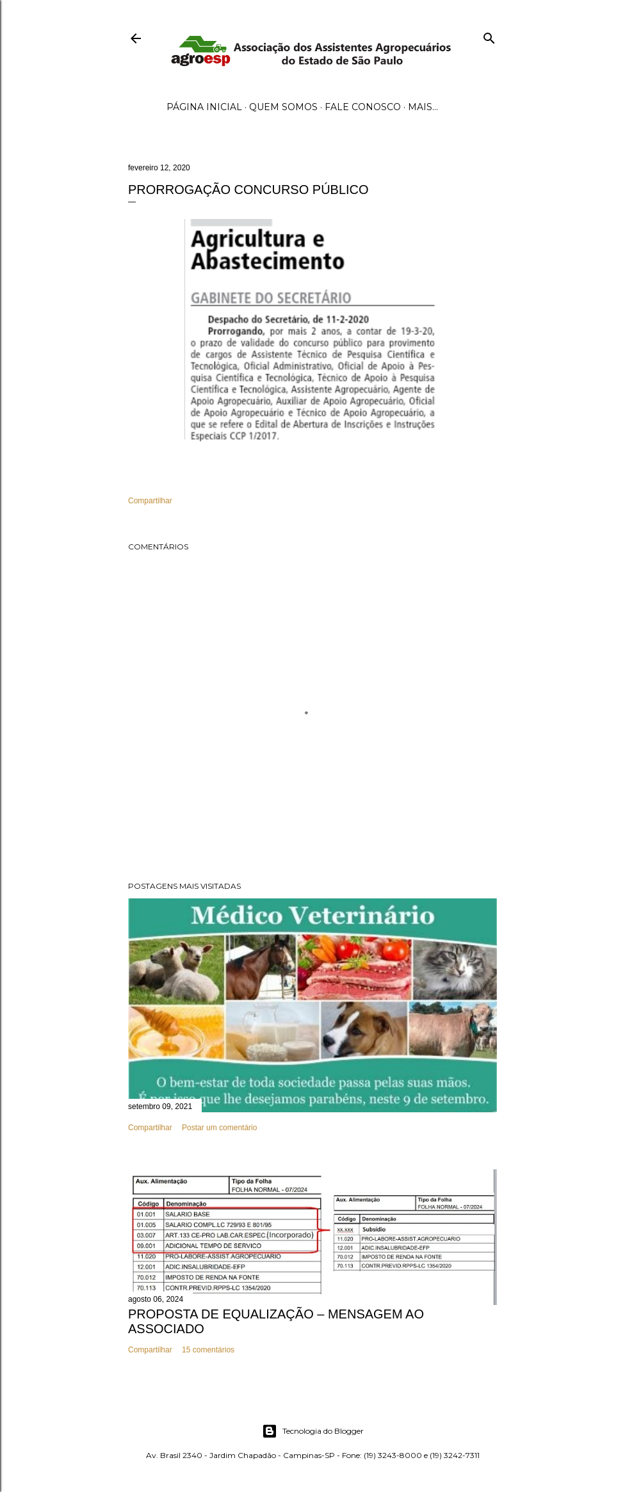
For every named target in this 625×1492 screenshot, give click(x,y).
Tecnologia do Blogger (313, 1431)
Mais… (423, 107)
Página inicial (204, 107)
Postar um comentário (219, 1127)
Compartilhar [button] (150, 500)
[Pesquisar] (489, 35)
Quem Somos (283, 107)
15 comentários (208, 1349)
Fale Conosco (363, 107)
